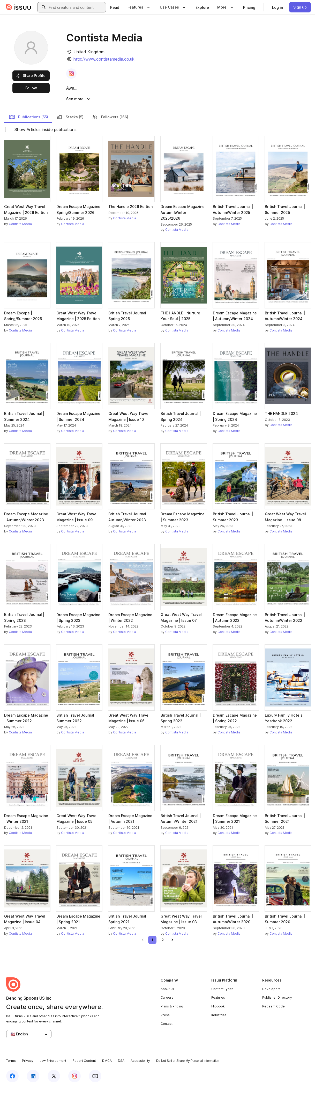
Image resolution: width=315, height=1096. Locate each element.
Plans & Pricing (172, 1014)
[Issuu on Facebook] (12, 1083)
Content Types (222, 996)
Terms (11, 1068)
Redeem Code (273, 1014)
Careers (167, 1005)
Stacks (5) (70, 124)
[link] (114, 7)
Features (218, 1005)
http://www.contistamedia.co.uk (103, 59)
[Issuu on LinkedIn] (33, 1083)
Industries (219, 1022)
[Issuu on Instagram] (74, 1083)
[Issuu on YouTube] (95, 1083)
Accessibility (140, 1068)
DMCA (107, 1068)
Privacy (27, 1068)
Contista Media (20, 231)
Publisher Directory (277, 1005)
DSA (121, 1068)
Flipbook (218, 1014)
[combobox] (76, 7)
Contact (166, 1031)
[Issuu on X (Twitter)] (54, 1083)
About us (167, 996)
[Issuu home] (18, 7)
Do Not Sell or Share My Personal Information (187, 1068)
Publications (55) (28, 124)
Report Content (84, 1068)
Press (165, 1022)
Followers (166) (110, 124)
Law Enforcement (53, 1068)
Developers (271, 996)
